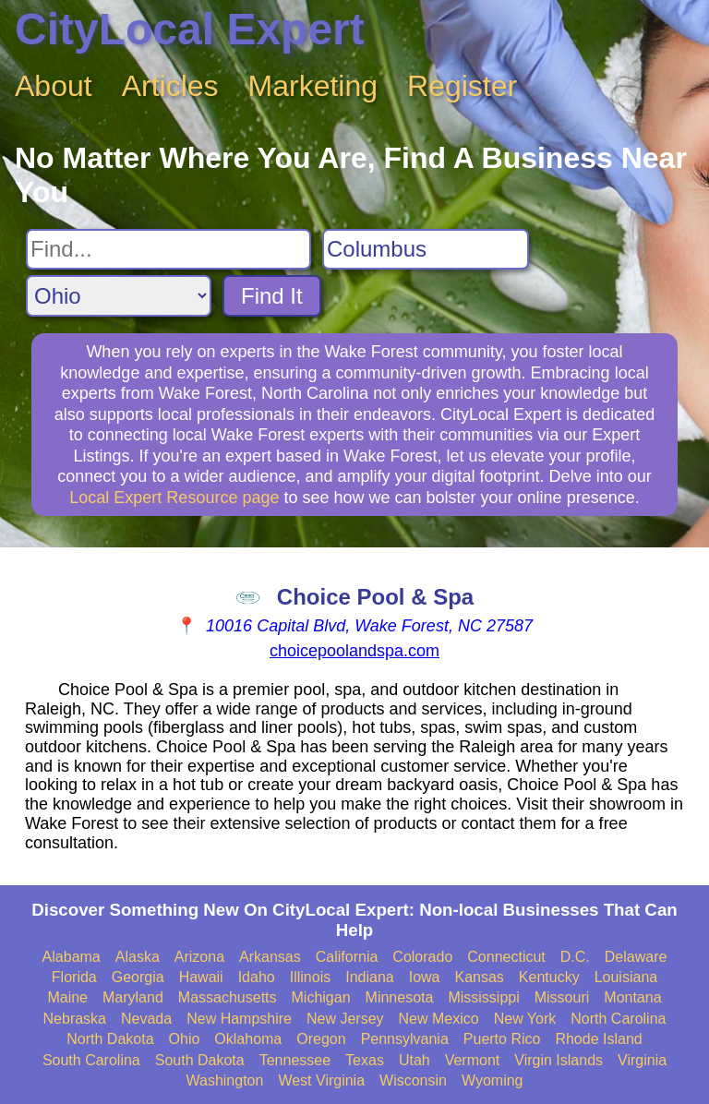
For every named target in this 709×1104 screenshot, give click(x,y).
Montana (632, 997)
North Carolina (618, 1018)
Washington (224, 1080)
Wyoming (492, 1080)
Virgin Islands (558, 1060)
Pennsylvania (405, 1039)
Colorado (422, 957)
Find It (272, 295)
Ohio (184, 1039)
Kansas (478, 977)
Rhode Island (598, 1039)
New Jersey (345, 1018)
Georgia (138, 977)
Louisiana (626, 977)
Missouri (562, 997)
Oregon (320, 1039)
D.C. (575, 957)
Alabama (71, 957)
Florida (74, 977)
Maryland (132, 997)
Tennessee (294, 1060)
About (53, 85)
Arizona (199, 957)
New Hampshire (239, 1018)
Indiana (369, 977)
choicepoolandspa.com (354, 651)
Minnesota (400, 997)
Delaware (636, 957)
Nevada (146, 1018)
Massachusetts (227, 997)
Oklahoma (248, 1039)
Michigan (321, 997)
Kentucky (549, 977)
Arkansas (270, 957)
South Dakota (200, 1060)
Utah (414, 1060)
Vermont (472, 1060)
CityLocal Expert (190, 29)
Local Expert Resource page (174, 497)
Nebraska (74, 1018)
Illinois (310, 977)
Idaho (256, 977)
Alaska (137, 957)
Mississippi (483, 997)
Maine (67, 997)
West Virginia (321, 1080)
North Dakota (109, 1039)
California (347, 957)
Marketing (313, 85)
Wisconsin (413, 1080)
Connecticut (506, 957)
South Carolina (91, 1060)
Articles (170, 85)
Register (462, 85)
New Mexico (439, 1018)
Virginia (642, 1060)
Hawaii (201, 977)
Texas (364, 1060)
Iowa (424, 977)
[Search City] (425, 249)
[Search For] (168, 249)
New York (525, 1018)
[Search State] (118, 296)
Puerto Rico (502, 1039)
